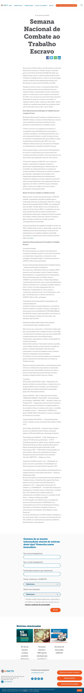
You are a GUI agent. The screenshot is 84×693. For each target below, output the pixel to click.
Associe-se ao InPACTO (41, 5)
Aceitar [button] (79, 690)
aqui (31, 238)
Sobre (10, 5)
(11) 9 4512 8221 (6, 681)
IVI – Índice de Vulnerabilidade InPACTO (66, 5)
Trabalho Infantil (29, 5)
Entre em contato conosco (69, 672)
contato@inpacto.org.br (37, 672)
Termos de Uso (69, 678)
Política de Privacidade (69, 684)
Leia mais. (36, 691)
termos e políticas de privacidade (37, 605)
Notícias (51, 5)
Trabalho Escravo (18, 5)
